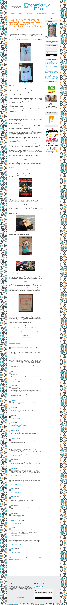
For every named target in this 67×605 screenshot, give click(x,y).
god (57, 67)
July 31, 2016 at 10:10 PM (16, 492)
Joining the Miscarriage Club (25, 329)
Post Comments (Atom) (18, 559)
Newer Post (11, 557)
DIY (29, 255)
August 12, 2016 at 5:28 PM (16, 552)
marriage (49, 71)
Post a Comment (13, 555)
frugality (50, 67)
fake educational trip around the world (23, 284)
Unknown (13, 407)
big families (49, 63)
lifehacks (56, 70)
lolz (46, 71)
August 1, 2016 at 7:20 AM (16, 523)
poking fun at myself (53, 75)
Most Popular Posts (42, 13)
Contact (54, 13)
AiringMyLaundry (14, 438)
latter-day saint (51, 70)
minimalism (51, 72)
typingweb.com (15, 317)
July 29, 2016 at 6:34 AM (15, 355)
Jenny (12, 371)
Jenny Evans (13, 459)
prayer (46, 76)
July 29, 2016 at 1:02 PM (15, 403)
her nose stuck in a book (25, 82)
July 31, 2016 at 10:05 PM (16, 464)
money (49, 73)
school (54, 76)
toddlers (52, 78)
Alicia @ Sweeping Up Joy (16, 346)
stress (57, 77)
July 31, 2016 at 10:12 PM (16, 509)
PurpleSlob (13, 447)
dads (53, 66)
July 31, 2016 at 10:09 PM (16, 484)
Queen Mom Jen (14, 430)
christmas (50, 65)
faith (48, 67)
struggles (47, 78)
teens (50, 78)
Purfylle (24, 272)
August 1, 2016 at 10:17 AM (16, 535)
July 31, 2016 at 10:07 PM (16, 475)
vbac (54, 78)
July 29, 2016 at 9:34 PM (15, 411)
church (53, 65)
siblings (50, 77)
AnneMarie (13, 385)
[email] (51, 52)
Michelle (12, 415)
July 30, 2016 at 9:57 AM (15, 434)
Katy (12, 527)
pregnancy (50, 76)
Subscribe (29, 13)
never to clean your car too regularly (29, 151)
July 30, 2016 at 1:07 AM (15, 426)
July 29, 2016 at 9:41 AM (15, 381)
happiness (56, 69)
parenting (53, 73)
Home (12, 13)
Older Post (40, 557)
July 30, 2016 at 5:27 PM (15, 455)
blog (54, 63)
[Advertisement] (25, 567)
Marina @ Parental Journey (16, 520)
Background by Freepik (20, 597)
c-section (56, 63)
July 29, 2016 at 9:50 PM (15, 418)
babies (55, 62)
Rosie (12, 358)
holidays (46, 70)
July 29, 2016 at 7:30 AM (15, 367)
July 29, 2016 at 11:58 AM (16, 396)
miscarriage (56, 72)
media (52, 71)
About (20, 13)
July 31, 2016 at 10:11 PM (16, 501)
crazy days (17, 340)
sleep (54, 77)
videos (57, 78)
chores (46, 65)
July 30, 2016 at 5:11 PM (15, 444)
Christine (13, 400)
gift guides (54, 67)
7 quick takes (14, 340)
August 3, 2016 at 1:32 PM (16, 544)
